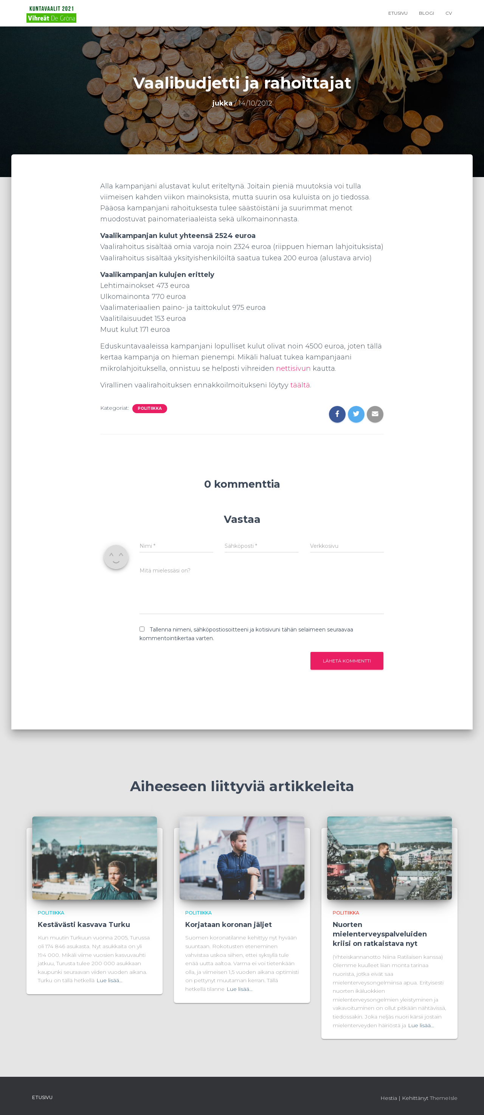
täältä (300, 385)
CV (448, 13)
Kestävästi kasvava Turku (84, 925)
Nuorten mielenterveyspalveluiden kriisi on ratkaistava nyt (380, 934)
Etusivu (398, 13)
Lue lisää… (109, 980)
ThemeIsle (444, 1098)
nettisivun (294, 368)
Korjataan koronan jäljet (228, 925)
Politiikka (150, 408)
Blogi (426, 13)
